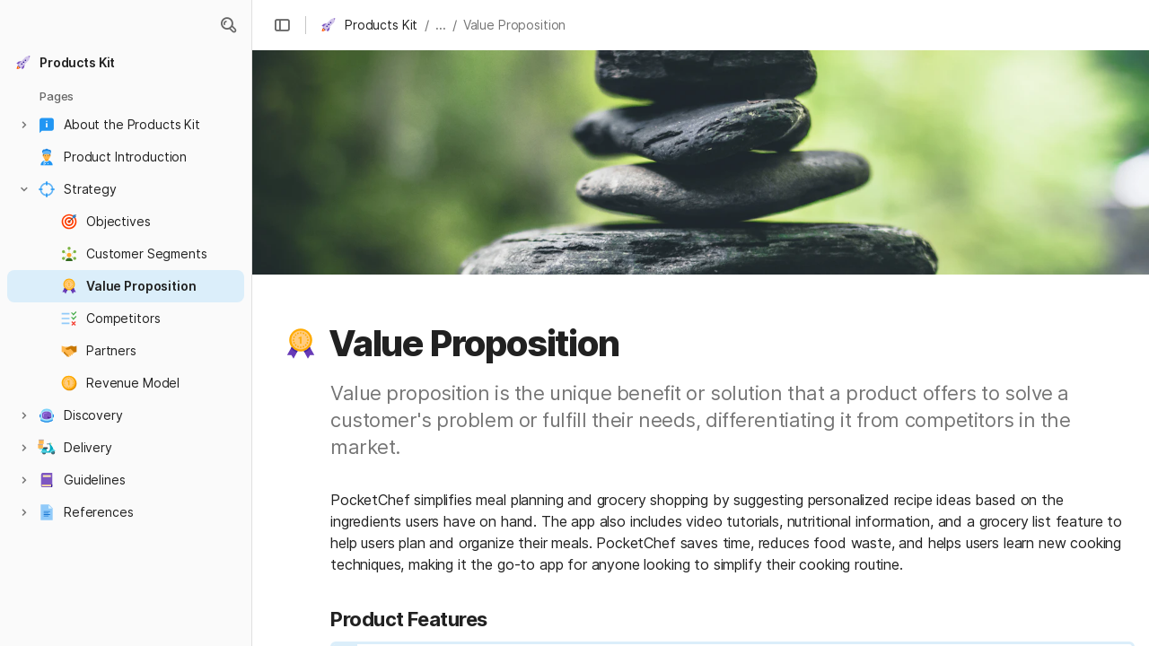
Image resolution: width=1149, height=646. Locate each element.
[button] (228, 25)
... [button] (440, 24)
